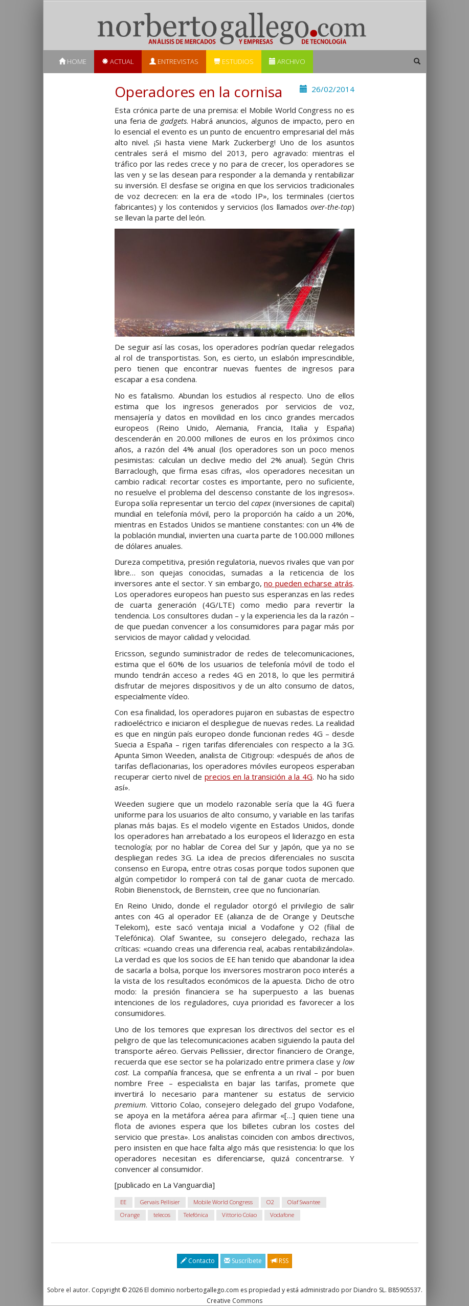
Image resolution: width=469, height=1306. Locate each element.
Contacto (198, 1260)
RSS (279, 1260)
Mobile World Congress (223, 1202)
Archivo (287, 61)
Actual (118, 61)
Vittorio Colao (239, 1215)
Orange (130, 1215)
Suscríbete (243, 1260)
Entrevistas (173, 61)
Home (72, 61)
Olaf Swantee (303, 1202)
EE (123, 1202)
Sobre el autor (67, 1290)
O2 (270, 1202)
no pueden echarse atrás (308, 583)
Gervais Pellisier (160, 1202)
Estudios (234, 61)
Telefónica (196, 1215)
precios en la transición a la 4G (259, 776)
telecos (161, 1215)
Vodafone (282, 1215)
